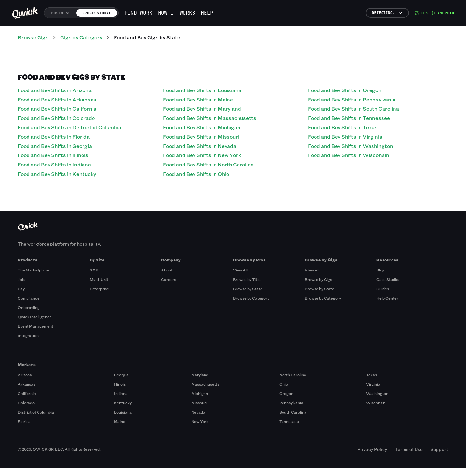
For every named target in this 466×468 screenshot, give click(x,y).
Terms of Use (409, 449)
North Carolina (292, 374)
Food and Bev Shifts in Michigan (201, 127)
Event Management (35, 326)
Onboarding (28, 307)
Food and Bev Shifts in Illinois (53, 155)
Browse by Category (251, 298)
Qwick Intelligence (35, 316)
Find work (138, 12)
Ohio (283, 384)
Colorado (26, 402)
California (27, 393)
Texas (371, 374)
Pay (21, 288)
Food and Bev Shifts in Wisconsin (348, 155)
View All (240, 269)
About (166, 269)
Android (442, 13)
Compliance (28, 298)
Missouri (199, 402)
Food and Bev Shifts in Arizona (55, 90)
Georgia (121, 374)
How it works (176, 12)
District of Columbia (36, 412)
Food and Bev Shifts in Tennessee (349, 117)
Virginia (373, 384)
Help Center (387, 298)
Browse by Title (247, 279)
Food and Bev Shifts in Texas (343, 127)
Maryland (199, 374)
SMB (94, 269)
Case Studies (388, 279)
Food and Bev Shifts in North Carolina (208, 164)
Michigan (199, 393)
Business (61, 13)
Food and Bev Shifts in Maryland (202, 108)
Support (439, 449)
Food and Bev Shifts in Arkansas (57, 99)
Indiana (121, 393)
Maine (119, 421)
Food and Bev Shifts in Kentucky (57, 173)
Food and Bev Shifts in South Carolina (353, 108)
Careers (168, 279)
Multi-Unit (99, 279)
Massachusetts (205, 384)
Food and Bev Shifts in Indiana (54, 164)
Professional (96, 13)
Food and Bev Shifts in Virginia (345, 136)
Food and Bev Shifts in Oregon (345, 90)
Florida (24, 421)
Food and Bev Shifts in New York (202, 155)
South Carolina (292, 412)
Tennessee (289, 421)
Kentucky (123, 402)
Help (207, 12)
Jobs (22, 279)
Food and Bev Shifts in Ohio (196, 173)
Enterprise (99, 288)
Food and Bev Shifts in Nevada (199, 146)
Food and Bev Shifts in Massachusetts (209, 117)
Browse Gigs (33, 37)
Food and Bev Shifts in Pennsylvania (351, 99)
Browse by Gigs (318, 279)
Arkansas (26, 384)
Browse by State (247, 288)
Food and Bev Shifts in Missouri (201, 136)
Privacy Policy (372, 449)
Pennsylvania (291, 402)
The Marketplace (33, 269)
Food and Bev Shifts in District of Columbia (69, 127)
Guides (382, 288)
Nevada (198, 412)
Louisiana (123, 412)
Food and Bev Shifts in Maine (198, 99)
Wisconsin (375, 402)
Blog (380, 269)
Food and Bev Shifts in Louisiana (202, 90)
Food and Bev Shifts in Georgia (55, 146)
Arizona (25, 374)
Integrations (29, 335)
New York (200, 421)
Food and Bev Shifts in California (57, 108)
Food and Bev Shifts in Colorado (56, 117)
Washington (377, 393)
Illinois (120, 384)
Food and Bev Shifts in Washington (350, 146)
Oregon (286, 393)
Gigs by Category (81, 37)
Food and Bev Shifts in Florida (54, 136)
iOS (421, 13)
